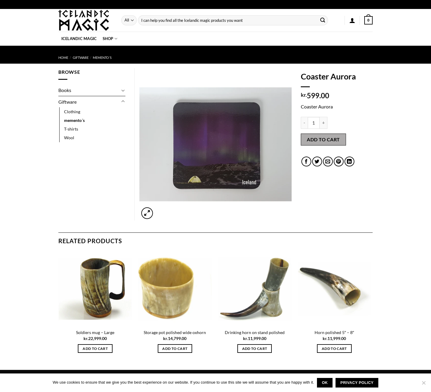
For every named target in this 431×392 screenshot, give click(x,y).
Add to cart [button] (95, 348)
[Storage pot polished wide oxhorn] (175, 289)
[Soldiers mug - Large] (95, 289)
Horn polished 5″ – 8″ (334, 332)
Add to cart (323, 139)
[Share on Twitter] (317, 161)
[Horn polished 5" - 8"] (334, 289)
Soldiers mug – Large (95, 332)
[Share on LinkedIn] (349, 161)
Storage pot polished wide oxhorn (175, 332)
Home (63, 57)
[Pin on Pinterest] (339, 161)
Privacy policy (357, 383)
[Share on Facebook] (306, 161)
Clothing (72, 111)
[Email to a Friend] (328, 161)
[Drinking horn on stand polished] (255, 289)
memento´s (102, 57)
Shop (110, 39)
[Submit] (323, 20)
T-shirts (71, 128)
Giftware (81, 57)
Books (64, 90)
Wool (69, 137)
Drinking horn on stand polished (255, 332)
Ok (325, 383)
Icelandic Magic (79, 38)
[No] (424, 384)
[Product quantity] (314, 123)
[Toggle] (123, 90)
